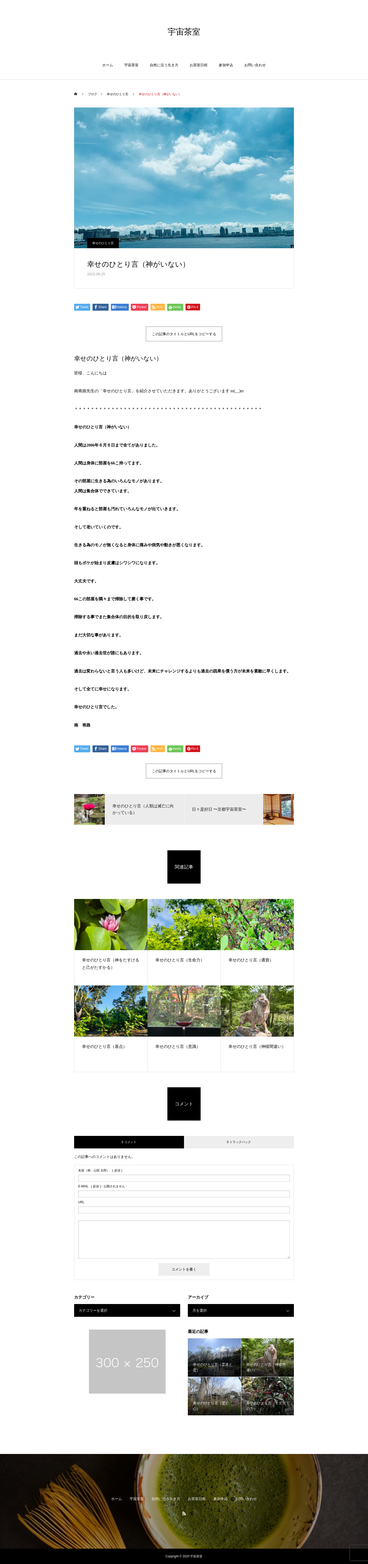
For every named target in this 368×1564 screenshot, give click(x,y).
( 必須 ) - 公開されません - (102, 1186)
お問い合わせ (255, 65)
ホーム (107, 65)
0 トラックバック (239, 1142)
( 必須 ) (100, 1170)
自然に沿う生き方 (164, 65)
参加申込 (226, 65)
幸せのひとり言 (103, 243)
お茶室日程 (199, 65)
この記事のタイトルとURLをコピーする (184, 334)
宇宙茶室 (131, 65)
